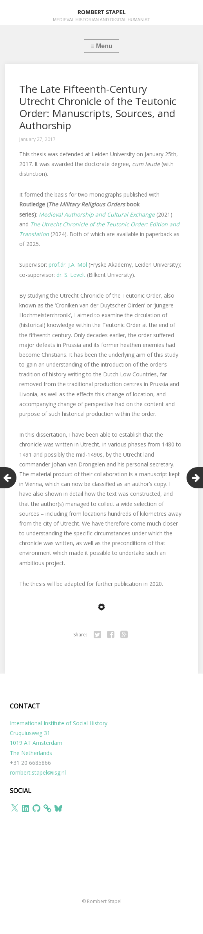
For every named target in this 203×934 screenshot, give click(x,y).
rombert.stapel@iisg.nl (38, 772)
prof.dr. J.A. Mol (68, 264)
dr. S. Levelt (70, 274)
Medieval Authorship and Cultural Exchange (97, 214)
